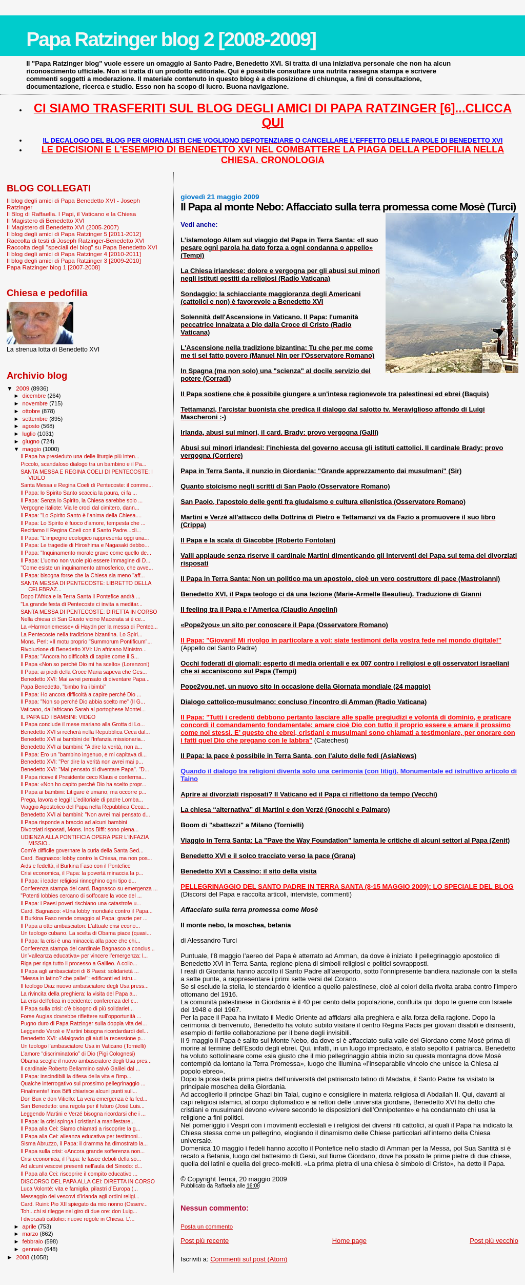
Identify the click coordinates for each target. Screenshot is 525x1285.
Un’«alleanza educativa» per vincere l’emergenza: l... (84, 955)
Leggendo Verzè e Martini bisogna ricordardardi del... (84, 1031)
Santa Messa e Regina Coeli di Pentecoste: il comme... (87, 485)
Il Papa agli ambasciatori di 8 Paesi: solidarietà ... (80, 971)
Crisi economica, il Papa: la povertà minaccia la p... (82, 873)
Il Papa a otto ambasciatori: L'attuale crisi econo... (80, 926)
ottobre (32, 411)
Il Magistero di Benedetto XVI (46, 220)
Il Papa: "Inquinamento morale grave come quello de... (86, 553)
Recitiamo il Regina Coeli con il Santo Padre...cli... (81, 530)
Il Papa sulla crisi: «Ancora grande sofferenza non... (83, 1151)
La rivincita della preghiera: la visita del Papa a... (79, 993)
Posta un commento (206, 1226)
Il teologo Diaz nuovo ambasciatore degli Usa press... (85, 986)
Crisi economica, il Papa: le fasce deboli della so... (81, 1159)
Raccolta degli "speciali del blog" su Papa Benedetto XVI (82, 247)
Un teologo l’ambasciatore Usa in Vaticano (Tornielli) (83, 1046)
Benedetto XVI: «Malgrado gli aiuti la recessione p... (83, 1038)
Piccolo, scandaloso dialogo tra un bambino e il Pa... (83, 464)
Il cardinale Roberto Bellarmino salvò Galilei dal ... (80, 1068)
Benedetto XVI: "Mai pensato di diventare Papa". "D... (85, 769)
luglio (30, 434)
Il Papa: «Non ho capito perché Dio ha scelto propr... (83, 784)
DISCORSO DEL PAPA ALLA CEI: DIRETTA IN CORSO (88, 1181)
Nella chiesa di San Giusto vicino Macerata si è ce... (83, 619)
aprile (30, 1226)
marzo (31, 1234)
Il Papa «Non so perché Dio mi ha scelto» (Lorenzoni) (85, 664)
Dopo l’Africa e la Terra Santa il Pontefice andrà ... (80, 596)
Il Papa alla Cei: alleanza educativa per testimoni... (81, 1136)
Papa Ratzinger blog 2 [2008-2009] (171, 39)
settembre (36, 419)
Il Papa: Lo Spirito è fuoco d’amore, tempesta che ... (83, 523)
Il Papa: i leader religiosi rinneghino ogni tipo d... (78, 881)
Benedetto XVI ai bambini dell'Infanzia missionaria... (83, 739)
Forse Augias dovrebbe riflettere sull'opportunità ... (81, 1016)
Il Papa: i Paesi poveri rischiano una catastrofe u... (81, 903)
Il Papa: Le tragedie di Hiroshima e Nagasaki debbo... (85, 545)
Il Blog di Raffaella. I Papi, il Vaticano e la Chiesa (71, 213)
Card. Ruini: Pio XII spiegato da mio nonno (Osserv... (84, 1204)
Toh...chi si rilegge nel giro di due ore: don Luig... (79, 1211)
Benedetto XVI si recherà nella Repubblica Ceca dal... (85, 732)
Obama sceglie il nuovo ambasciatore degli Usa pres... (86, 1061)
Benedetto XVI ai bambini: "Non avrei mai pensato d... (85, 814)
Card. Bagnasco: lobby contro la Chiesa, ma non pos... (86, 858)
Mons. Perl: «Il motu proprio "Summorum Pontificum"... (86, 641)
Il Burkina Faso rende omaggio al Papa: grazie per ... (84, 918)
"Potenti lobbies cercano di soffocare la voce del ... (81, 895)
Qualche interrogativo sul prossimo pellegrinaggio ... (83, 1083)
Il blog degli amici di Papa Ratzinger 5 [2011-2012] (74, 233)
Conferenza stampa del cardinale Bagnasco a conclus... (88, 948)
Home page (349, 1240)
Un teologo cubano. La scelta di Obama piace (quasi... (86, 933)
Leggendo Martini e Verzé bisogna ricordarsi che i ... (83, 1114)
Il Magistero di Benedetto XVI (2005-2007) (63, 227)
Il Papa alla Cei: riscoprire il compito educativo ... (79, 1174)
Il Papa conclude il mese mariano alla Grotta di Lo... (83, 724)
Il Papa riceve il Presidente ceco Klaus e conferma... (83, 777)
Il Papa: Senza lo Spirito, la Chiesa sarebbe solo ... (82, 500)
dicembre (35, 396)
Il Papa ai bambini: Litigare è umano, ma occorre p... (83, 792)
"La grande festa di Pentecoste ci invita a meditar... (82, 604)
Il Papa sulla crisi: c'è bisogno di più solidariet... (77, 1008)
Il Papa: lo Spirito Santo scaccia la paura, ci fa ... (79, 493)
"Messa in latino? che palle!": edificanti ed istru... (78, 978)
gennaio (34, 1249)
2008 (23, 1257)
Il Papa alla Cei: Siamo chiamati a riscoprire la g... (80, 1128)
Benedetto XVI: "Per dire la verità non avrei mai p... (82, 761)
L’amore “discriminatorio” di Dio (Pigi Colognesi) (78, 1053)
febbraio (34, 1241)
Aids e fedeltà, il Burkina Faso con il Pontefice (76, 866)
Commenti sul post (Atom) (248, 1259)
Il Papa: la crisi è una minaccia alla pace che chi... (80, 941)
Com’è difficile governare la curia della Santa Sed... (82, 850)
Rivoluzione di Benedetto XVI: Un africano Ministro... (84, 649)
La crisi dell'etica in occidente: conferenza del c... (79, 1001)
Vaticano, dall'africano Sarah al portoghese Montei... (83, 709)
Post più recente (204, 1240)
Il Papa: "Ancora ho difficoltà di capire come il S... (80, 656)
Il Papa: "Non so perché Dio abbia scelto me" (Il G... (83, 701)
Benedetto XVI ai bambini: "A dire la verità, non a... (81, 747)
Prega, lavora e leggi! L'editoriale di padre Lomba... (82, 799)
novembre (36, 403)
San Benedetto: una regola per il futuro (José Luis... (83, 1106)
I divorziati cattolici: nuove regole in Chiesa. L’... (77, 1219)
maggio (33, 449)
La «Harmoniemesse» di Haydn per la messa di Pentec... (89, 627)
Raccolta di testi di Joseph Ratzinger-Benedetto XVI (76, 240)
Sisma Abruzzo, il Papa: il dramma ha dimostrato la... (84, 1143)
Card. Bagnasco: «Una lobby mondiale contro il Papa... (87, 911)
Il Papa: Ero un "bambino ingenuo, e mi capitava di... (84, 754)
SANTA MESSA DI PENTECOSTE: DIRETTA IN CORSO (89, 612)
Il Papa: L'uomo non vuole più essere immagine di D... (85, 560)
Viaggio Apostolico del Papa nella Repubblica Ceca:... (85, 807)
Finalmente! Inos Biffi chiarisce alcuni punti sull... (79, 1091)
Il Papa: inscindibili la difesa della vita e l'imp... (76, 1076)
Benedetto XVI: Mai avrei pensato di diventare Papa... (85, 679)
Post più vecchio (494, 1240)
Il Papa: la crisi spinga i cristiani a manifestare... (78, 1121)
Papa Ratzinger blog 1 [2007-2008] (53, 267)
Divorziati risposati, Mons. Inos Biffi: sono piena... (79, 829)
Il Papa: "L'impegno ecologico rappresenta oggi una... (85, 538)
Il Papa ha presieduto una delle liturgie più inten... (80, 456)
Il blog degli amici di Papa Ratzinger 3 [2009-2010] (74, 260)
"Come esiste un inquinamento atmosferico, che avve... (87, 567)
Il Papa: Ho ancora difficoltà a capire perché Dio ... (81, 694)
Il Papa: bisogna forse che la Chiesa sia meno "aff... (83, 575)
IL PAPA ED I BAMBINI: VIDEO (58, 717)
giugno (32, 441)
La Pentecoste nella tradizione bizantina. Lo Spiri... (82, 634)
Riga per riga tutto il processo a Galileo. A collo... (79, 963)
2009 (23, 388)
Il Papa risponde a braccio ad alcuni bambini (74, 822)
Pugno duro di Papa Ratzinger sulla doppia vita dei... (84, 1023)
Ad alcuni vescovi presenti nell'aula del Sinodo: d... (81, 1166)
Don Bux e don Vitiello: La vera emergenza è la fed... (84, 1099)
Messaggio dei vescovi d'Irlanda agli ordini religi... (80, 1196)
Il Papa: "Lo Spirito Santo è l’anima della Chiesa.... (81, 515)
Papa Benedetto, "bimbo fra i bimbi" (63, 687)
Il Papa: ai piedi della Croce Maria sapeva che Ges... (84, 672)
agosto (32, 426)
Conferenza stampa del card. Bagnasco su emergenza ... (89, 888)
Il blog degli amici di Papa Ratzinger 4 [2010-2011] (74, 253)
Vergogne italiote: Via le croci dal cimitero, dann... (80, 507)
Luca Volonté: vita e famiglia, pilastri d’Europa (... (79, 1188)
